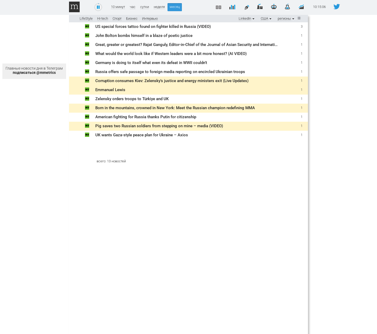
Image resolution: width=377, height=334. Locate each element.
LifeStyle (86, 18)
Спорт (117, 18)
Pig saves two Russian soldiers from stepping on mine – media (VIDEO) (159, 126)
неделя (159, 7)
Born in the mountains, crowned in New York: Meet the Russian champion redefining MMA (175, 107)
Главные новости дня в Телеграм (34, 70)
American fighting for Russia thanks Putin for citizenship (145, 117)
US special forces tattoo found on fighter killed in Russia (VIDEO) (153, 26)
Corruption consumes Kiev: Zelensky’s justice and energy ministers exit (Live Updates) (172, 80)
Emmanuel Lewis (110, 89)
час (132, 7)
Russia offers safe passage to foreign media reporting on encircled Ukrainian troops (170, 71)
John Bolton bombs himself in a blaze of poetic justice (143, 35)
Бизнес (132, 18)
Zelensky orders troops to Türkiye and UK (132, 98)
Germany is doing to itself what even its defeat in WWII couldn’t (151, 62)
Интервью (150, 18)
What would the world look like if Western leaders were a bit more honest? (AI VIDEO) (171, 53)
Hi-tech (102, 18)
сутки (144, 7)
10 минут (118, 7)
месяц (175, 7)
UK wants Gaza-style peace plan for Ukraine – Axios (141, 135)
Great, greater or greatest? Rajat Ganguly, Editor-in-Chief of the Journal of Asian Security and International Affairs (195, 44)
